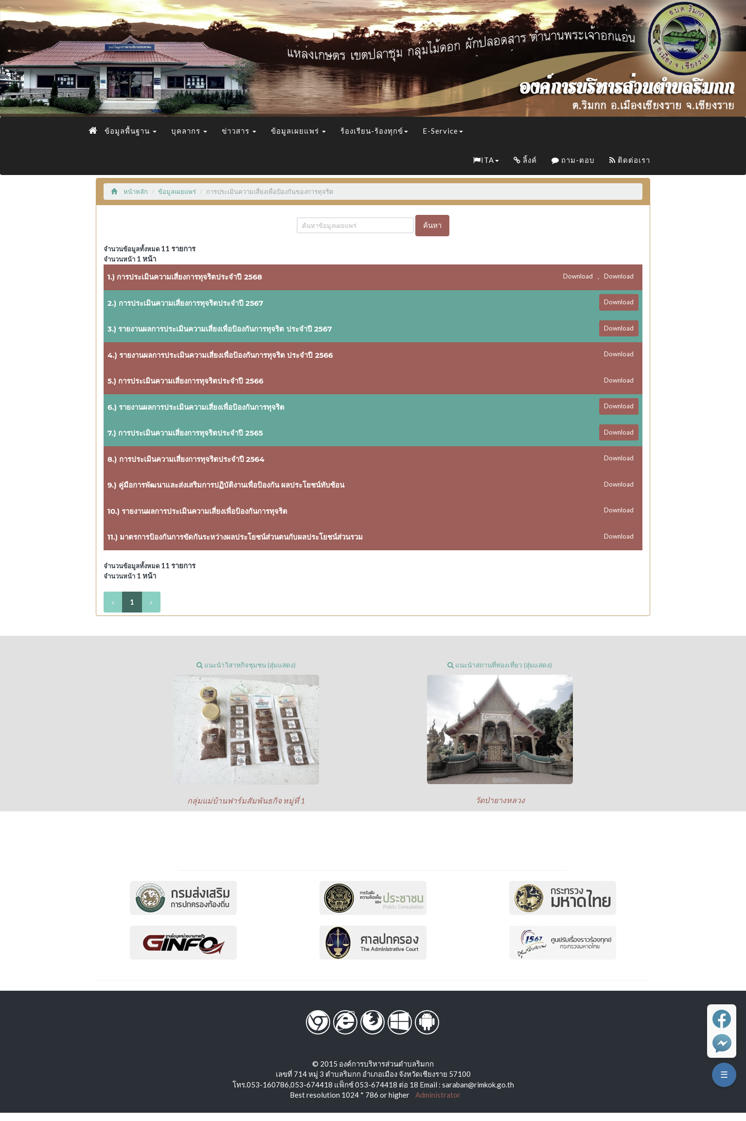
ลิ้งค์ (525, 160)
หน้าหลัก (129, 191)
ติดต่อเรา (629, 160)
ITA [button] (486, 160)
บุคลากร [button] (189, 130)
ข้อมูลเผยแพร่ (177, 191)
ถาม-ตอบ (573, 160)
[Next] (151, 602)
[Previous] (113, 602)
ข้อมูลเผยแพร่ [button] (298, 130)
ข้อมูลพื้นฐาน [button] (131, 130)
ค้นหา (432, 225)
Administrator (436, 1094)
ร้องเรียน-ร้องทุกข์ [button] (374, 130)
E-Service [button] (443, 130)
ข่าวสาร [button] (239, 130)
